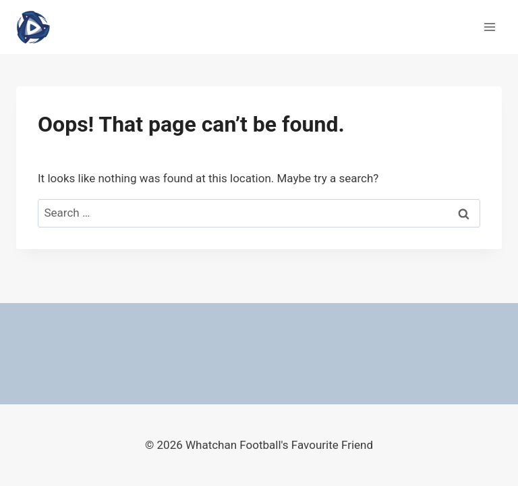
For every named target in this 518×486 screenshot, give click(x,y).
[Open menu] (489, 26)
